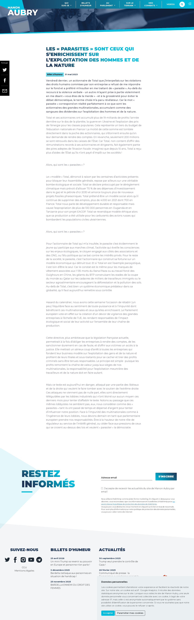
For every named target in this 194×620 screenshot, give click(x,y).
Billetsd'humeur (85, 4)
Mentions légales (24, 570)
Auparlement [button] (106, 4)
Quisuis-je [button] (65, 4)
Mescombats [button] (149, 4)
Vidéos (171, 4)
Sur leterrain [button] (128, 4)
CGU (24, 567)
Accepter (108, 613)
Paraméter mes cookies (130, 613)
